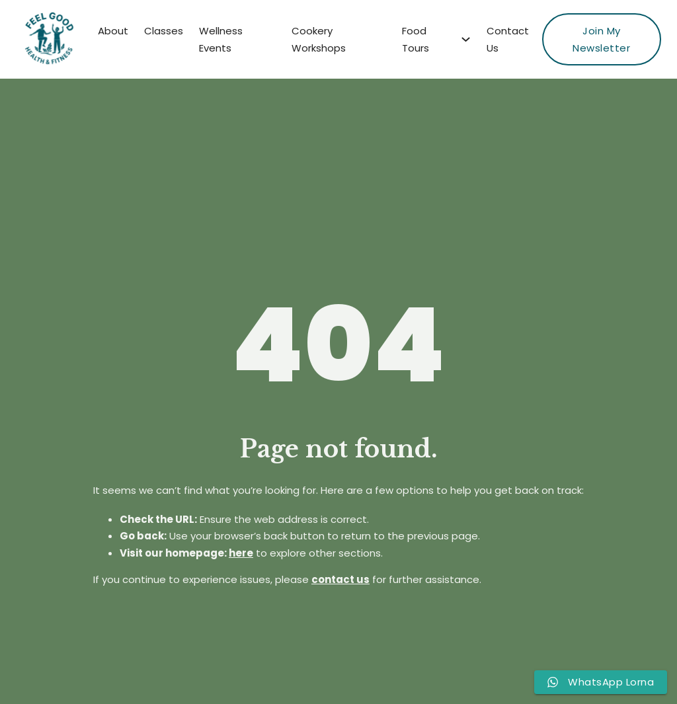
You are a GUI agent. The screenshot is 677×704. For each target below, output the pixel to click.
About (113, 31)
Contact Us (508, 39)
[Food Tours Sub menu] (466, 39)
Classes (163, 31)
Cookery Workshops (319, 39)
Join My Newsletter (601, 39)
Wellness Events (221, 39)
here (241, 553)
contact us (340, 579)
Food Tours (415, 39)
